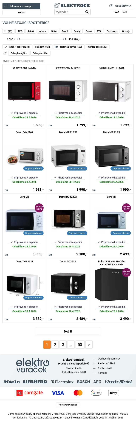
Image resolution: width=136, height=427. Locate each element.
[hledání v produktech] (72, 12)
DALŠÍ (68, 331)
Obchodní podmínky (109, 358)
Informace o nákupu (21, 6)
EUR (125, 11)
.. (71, 344)
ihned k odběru (19, 46)
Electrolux (112, 31)
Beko (53, 31)
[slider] (19, 39)
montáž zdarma (97, 46)
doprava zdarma (71, 46)
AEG (20, 31)
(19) (10, 31)
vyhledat (87, 12)
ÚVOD (6, 61)
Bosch (65, 31)
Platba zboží (105, 368)
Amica (42, 31)
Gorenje (126, 31)
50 (80, 344)
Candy (77, 31)
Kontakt (102, 372)
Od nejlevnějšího (19, 53)
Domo (89, 31)
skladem (42, 46)
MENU (21, 12)
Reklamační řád (106, 363)
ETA (99, 31)
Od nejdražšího (40, 53)
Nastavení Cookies (68, 404)
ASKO (31, 31)
